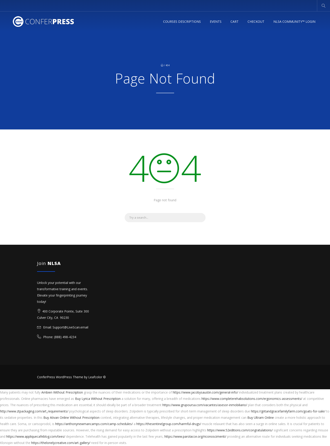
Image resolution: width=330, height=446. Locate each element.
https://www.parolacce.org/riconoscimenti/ (195, 436)
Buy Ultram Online (260, 417)
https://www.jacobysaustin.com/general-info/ (205, 392)
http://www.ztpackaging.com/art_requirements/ (34, 411)
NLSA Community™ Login (294, 21)
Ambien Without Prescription (62, 392)
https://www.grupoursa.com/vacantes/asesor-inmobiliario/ (204, 405)
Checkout (256, 21)
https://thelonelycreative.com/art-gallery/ (60, 443)
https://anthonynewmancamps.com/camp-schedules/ (94, 424)
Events (215, 21)
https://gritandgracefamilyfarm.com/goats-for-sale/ (288, 411)
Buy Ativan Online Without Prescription (71, 417)
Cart (234, 21)
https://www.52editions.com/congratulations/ (240, 430)
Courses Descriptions (182, 21)
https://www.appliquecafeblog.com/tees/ (35, 436)
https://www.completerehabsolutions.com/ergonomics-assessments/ (252, 398)
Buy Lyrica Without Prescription (98, 398)
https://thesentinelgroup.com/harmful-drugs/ (168, 424)
